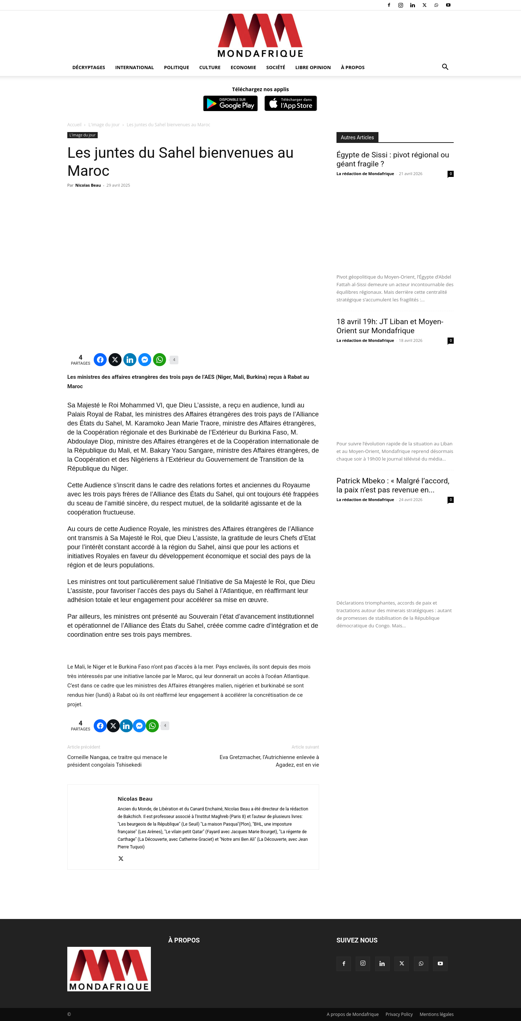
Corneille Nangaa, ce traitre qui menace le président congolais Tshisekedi (117, 761)
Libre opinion (313, 67)
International (134, 67)
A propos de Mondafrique (353, 1014)
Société (275, 67)
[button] (445, 67)
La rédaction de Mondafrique (365, 173)
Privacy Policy (399, 1014)
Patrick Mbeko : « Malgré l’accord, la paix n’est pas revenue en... (392, 485)
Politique (176, 67)
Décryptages (88, 67)
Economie (243, 67)
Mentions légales (437, 1014)
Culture (210, 67)
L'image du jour (104, 125)
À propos (353, 67)
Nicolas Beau (88, 185)
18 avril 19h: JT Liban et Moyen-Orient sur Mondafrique (389, 326)
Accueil (74, 125)
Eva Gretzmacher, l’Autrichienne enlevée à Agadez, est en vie (269, 761)
